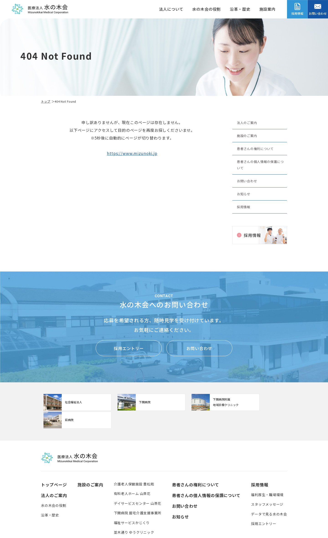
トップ (45, 101)
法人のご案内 (247, 122)
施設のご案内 (247, 135)
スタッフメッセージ (267, 487)
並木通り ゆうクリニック (134, 515)
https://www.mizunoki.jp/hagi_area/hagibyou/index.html (257, 403)
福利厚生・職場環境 (267, 477)
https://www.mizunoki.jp (132, 153)
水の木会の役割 (206, 9)
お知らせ (243, 194)
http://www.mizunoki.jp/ (71, 403)
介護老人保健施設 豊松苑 (134, 466)
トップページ (54, 467)
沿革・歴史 (240, 9)
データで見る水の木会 (269, 496)
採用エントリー (129, 348)
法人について (171, 9)
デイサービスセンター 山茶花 (137, 486)
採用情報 (243, 207)
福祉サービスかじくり (132, 505)
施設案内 (267, 9)
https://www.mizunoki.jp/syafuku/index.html (133, 403)
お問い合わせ (247, 181)
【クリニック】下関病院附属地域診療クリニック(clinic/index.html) (195, 403)
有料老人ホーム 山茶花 (132, 476)
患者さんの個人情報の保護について (260, 164)
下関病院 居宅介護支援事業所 (137, 495)
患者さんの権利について (255, 148)
